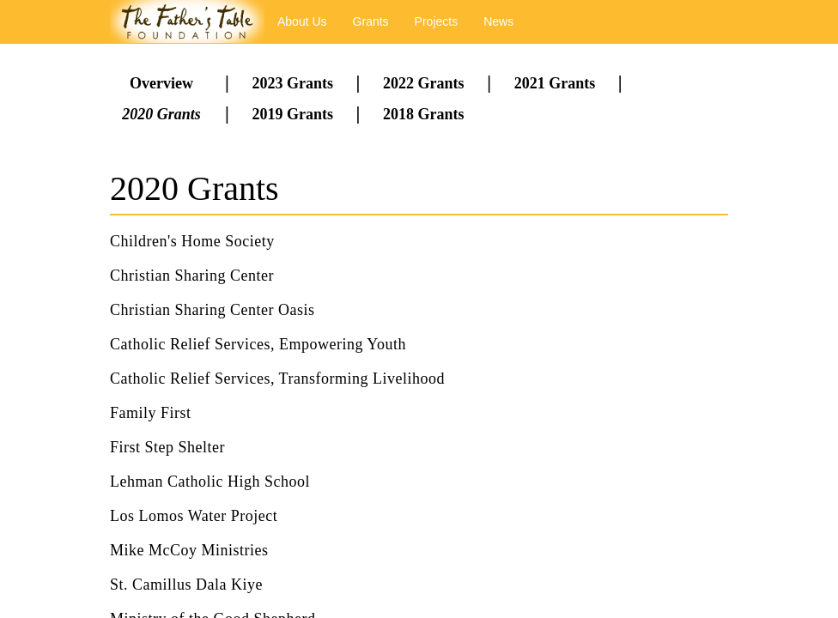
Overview (161, 83)
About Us (302, 21)
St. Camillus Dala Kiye (186, 584)
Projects (436, 21)
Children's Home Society (192, 241)
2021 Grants (555, 83)
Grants (371, 21)
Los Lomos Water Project (193, 515)
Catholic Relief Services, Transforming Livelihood (277, 378)
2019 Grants (292, 114)
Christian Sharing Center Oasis (212, 309)
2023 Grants (292, 83)
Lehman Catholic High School (210, 481)
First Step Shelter (167, 447)
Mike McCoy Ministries (189, 550)
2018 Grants (424, 114)
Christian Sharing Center (192, 275)
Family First (150, 412)
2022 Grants (424, 83)
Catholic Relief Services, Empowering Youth (258, 344)
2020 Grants (161, 114)
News (498, 21)
